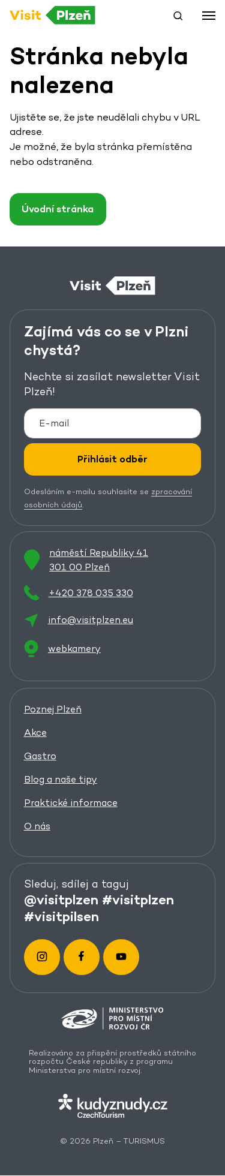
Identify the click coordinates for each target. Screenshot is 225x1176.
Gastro (40, 756)
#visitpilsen (61, 916)
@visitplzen (61, 899)
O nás (37, 826)
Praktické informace (71, 802)
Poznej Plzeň (53, 709)
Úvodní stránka (58, 209)
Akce (35, 732)
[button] (178, 15)
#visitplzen (138, 899)
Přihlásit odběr (112, 459)
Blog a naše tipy (60, 779)
